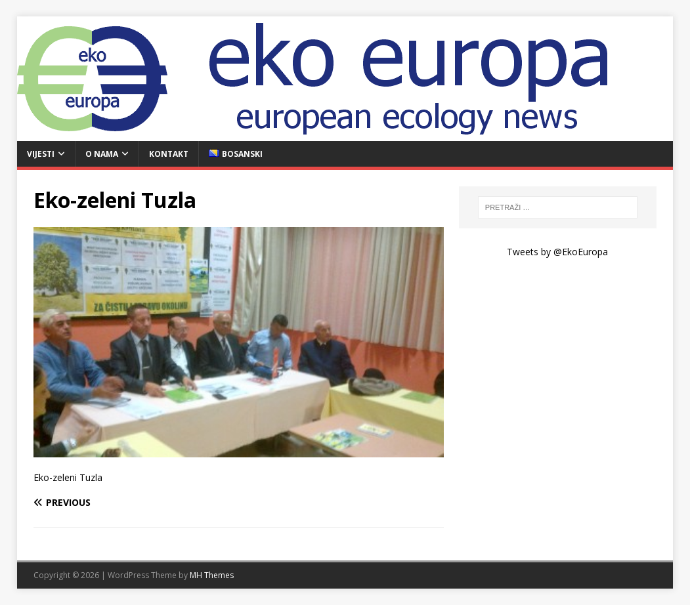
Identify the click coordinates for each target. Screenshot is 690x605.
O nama (101, 153)
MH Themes (212, 575)
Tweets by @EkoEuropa (557, 251)
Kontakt (168, 153)
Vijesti (40, 153)
